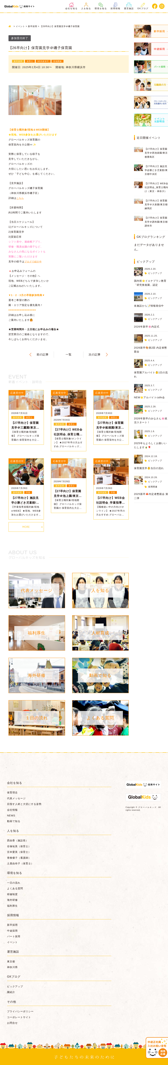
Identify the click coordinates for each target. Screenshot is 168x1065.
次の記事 (95, 354)
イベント (12, 941)
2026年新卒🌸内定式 (146, 326)
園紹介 (11, 991)
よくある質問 (15, 888)
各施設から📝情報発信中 (149, 305)
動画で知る (13, 820)
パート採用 (13, 936)
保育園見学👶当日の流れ (149, 468)
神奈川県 (12, 966)
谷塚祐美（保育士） (19, 845)
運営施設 (129, 6)
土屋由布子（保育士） (20, 863)
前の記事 (43, 354)
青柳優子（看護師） (19, 857)
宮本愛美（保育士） (19, 851)
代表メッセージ (16, 797)
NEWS (11, 815)
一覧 (69, 354)
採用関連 (152, 487)
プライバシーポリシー (20, 1011)
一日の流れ (13, 882)
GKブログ (143, 6)
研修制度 (12, 893)
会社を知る (71, 6)
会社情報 (12, 809)
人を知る (86, 6)
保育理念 (12, 792)
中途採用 (12, 930)
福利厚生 (12, 905)
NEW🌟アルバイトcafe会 (149, 397)
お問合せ (12, 1022)
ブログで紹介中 (33, 261)
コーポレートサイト (19, 1016)
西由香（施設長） (17, 840)
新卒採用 (12, 924)
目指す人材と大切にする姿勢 (24, 803)
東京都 (11, 961)
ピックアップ (155, 273)
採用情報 (115, 6)
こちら (20, 197)
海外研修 (12, 899)
